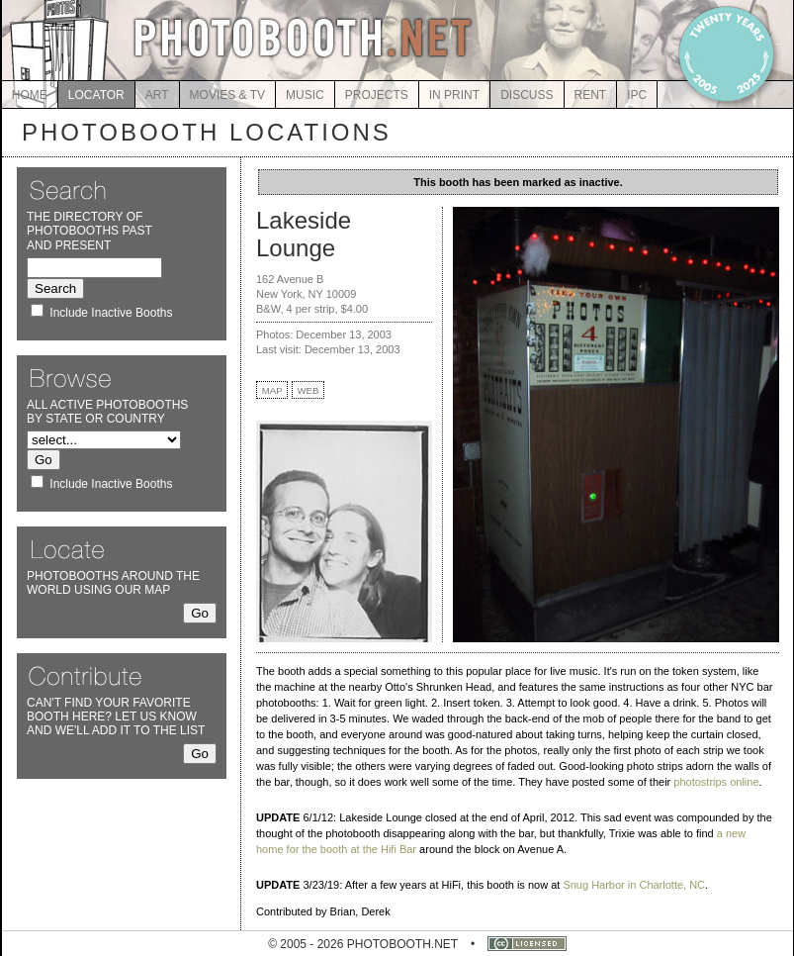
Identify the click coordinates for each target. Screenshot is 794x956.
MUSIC (305, 95)
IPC (637, 95)
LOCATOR (96, 95)
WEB (308, 390)
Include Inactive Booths (110, 313)
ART (157, 95)
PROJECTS (376, 95)
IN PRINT (454, 95)
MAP (272, 390)
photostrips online (715, 782)
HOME (29, 95)
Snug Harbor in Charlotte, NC (634, 885)
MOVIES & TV (227, 95)
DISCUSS (526, 95)
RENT (590, 95)
